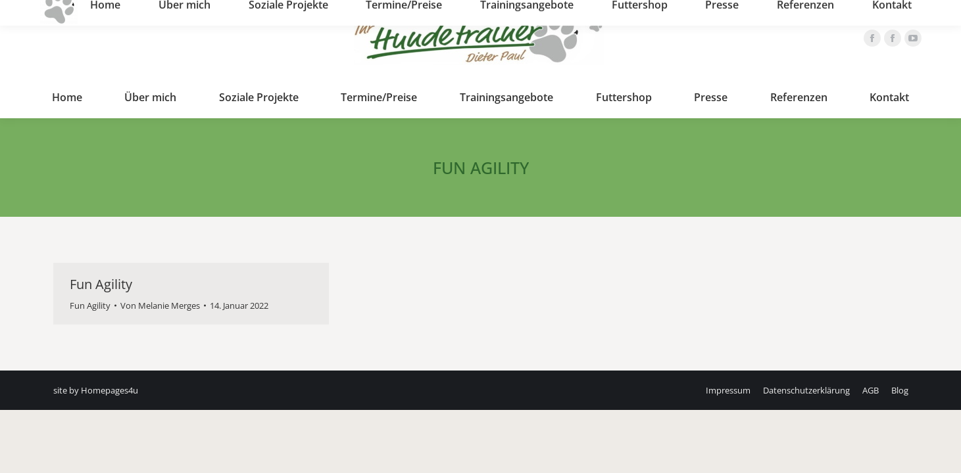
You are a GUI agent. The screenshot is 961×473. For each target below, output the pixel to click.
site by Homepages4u (95, 390)
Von (160, 305)
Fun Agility (101, 284)
